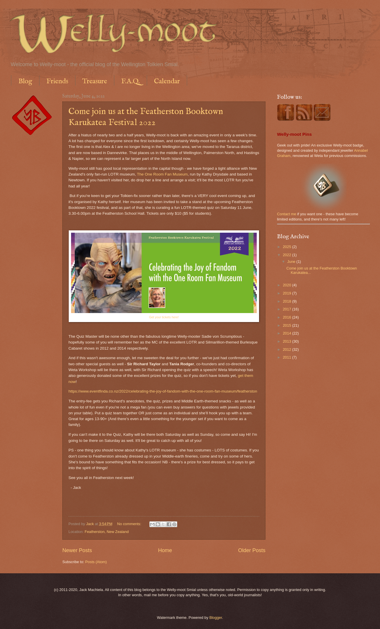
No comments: (129, 524)
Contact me (286, 214)
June (291, 261)
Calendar (167, 81)
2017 (287, 309)
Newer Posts (77, 550)
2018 (287, 301)
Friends (57, 81)
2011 (287, 357)
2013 (287, 341)
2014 (287, 333)
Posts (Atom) (96, 562)
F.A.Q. (130, 81)
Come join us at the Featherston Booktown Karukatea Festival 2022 (145, 117)
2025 (287, 247)
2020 (287, 285)
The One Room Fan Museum (162, 174)
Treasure (94, 81)
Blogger (215, 617)
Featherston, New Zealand (107, 531)
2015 (287, 325)
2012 (287, 349)
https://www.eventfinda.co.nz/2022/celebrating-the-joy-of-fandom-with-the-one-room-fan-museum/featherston (162, 391)
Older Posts (251, 550)
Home (165, 550)
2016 (287, 317)
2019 (287, 293)
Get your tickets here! (164, 317)
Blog (25, 81)
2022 (287, 255)
